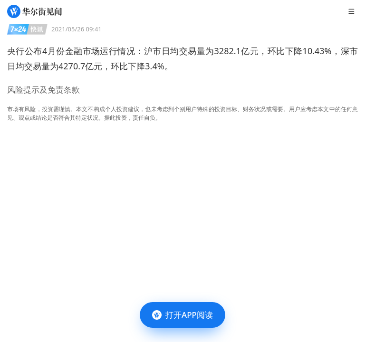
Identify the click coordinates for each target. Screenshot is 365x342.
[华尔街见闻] (34, 11)
